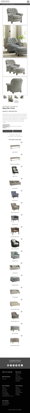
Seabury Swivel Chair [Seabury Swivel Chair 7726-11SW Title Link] (15, 248)
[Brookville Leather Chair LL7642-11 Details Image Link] (15, 235)
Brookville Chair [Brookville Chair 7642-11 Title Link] (15, 224)
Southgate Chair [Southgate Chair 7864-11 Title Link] (15, 260)
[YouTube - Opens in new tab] (19, 365)
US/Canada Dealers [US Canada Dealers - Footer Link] (5, 402)
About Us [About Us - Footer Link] (4, 387)
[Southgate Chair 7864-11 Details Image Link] (15, 259)
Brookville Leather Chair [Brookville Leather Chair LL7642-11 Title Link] (15, 236)
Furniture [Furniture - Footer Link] (17, 387)
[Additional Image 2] (15, 41)
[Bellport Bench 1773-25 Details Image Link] (15, 150)
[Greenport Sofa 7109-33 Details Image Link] (15, 187)
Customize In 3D (17, 131)
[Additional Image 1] (15, 15)
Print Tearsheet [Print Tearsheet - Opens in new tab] (12, 134)
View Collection (10, 136)
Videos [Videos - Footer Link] (17, 374)
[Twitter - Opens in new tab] (22, 365)
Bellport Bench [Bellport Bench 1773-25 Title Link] (15, 152)
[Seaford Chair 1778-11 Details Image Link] (15, 174)
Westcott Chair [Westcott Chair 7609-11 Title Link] (15, 200)
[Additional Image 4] (15, 86)
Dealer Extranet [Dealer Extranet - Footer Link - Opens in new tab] (5, 404)
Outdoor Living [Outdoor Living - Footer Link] (18, 389)
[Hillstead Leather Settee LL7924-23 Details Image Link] (15, 307)
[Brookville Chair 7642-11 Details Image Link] (15, 223)
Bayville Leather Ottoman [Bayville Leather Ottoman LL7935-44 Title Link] (15, 345)
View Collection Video (18, 136)
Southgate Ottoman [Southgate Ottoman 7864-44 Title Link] (15, 285)
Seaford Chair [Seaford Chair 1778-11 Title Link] (15, 176)
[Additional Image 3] (15, 67)
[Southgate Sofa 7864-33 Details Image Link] (15, 271)
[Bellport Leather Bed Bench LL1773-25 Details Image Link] (15, 162)
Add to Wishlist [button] (8, 131)
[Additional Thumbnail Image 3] (16, 97)
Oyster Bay (7, 4)
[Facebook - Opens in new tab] (11, 365)
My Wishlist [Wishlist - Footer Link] (18, 380)
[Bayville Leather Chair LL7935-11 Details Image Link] (15, 320)
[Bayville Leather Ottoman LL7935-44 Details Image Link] (15, 344)
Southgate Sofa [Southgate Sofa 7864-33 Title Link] (15, 272)
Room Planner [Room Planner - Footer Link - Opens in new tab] (18, 379)
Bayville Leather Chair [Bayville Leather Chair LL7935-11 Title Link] (15, 321)
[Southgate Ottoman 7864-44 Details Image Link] (15, 283)
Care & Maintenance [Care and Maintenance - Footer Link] (19, 392)
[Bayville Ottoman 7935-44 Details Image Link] (15, 332)
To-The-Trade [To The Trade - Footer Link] (18, 375)
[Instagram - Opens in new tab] (8, 365)
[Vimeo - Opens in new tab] (16, 365)
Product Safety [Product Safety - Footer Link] (4, 392)
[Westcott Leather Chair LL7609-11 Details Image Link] (15, 211)
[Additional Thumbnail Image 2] (10, 98)
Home (3, 4)
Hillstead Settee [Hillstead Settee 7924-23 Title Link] (15, 297)
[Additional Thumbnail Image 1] (5, 97)
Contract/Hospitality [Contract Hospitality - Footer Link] (19, 378)
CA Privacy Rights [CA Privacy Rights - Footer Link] (5, 393)
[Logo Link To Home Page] (5, 2)
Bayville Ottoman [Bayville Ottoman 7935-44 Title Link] (15, 333)
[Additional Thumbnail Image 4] (21, 97)
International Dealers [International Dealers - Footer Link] (6, 403)
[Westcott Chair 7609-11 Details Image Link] (15, 199)
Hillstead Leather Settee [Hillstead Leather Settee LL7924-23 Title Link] (15, 309)
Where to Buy (18, 134)
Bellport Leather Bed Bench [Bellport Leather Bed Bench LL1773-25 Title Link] (15, 164)
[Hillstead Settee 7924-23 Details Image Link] (15, 295)
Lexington (14, 106)
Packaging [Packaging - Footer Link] (17, 393)
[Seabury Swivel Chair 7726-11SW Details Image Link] (15, 247)
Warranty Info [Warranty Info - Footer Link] (18, 391)
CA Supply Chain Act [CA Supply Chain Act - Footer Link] (6, 394)
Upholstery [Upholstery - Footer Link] (17, 388)
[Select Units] (5, 379)
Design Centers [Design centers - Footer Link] (18, 377)
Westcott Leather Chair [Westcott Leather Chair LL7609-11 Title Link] (15, 212)
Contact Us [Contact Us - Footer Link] (4, 388)
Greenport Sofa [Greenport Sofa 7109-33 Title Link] (15, 188)
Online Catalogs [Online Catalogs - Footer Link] (18, 373)
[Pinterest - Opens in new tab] (14, 365)
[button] (21, 142)
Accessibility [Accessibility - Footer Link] (18, 394)
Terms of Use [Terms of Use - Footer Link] (4, 391)
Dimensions (6, 125)
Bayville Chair (12, 4)
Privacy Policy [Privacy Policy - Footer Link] (4, 389)
